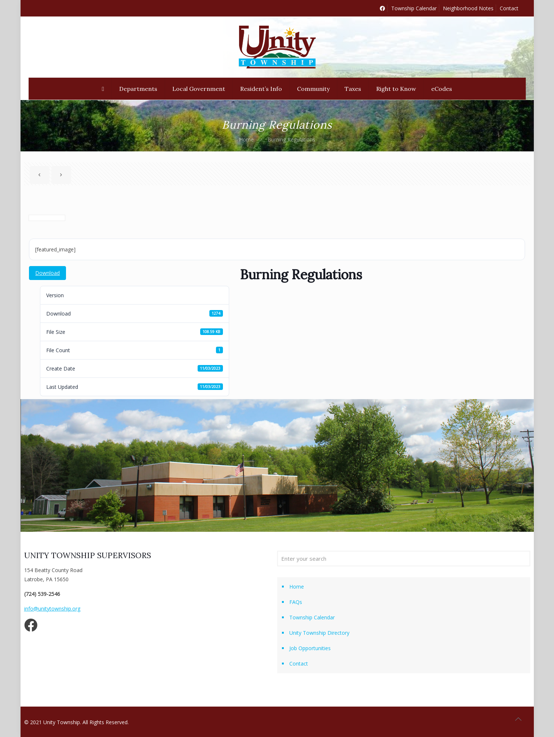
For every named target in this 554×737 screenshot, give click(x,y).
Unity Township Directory (319, 632)
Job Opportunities (310, 648)
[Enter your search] (403, 558)
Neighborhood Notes (468, 8)
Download (47, 272)
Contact (509, 8)
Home (246, 139)
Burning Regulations (291, 139)
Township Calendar (414, 8)
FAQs (295, 601)
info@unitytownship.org (52, 608)
